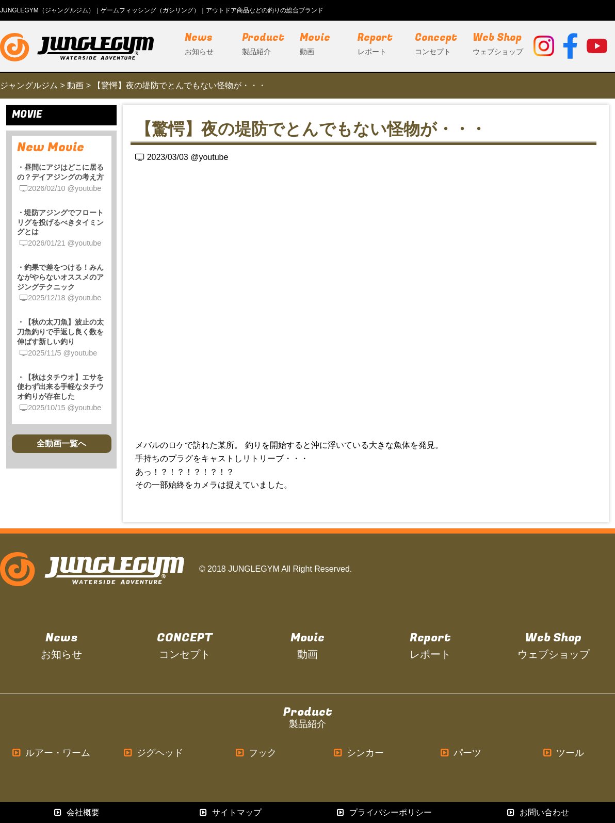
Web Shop (553, 646)
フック (256, 753)
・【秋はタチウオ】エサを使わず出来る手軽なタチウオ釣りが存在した (60, 386)
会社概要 (77, 812)
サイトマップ (231, 812)
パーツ (461, 753)
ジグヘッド (153, 753)
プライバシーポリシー (384, 812)
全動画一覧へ (61, 443)
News (61, 646)
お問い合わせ (538, 812)
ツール (563, 753)
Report (430, 646)
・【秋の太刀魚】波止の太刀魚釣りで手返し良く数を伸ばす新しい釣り (60, 331)
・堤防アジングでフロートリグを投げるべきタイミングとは (60, 222)
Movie (307, 646)
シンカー (359, 753)
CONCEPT (185, 646)
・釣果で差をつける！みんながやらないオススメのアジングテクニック (60, 277)
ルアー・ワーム (51, 753)
